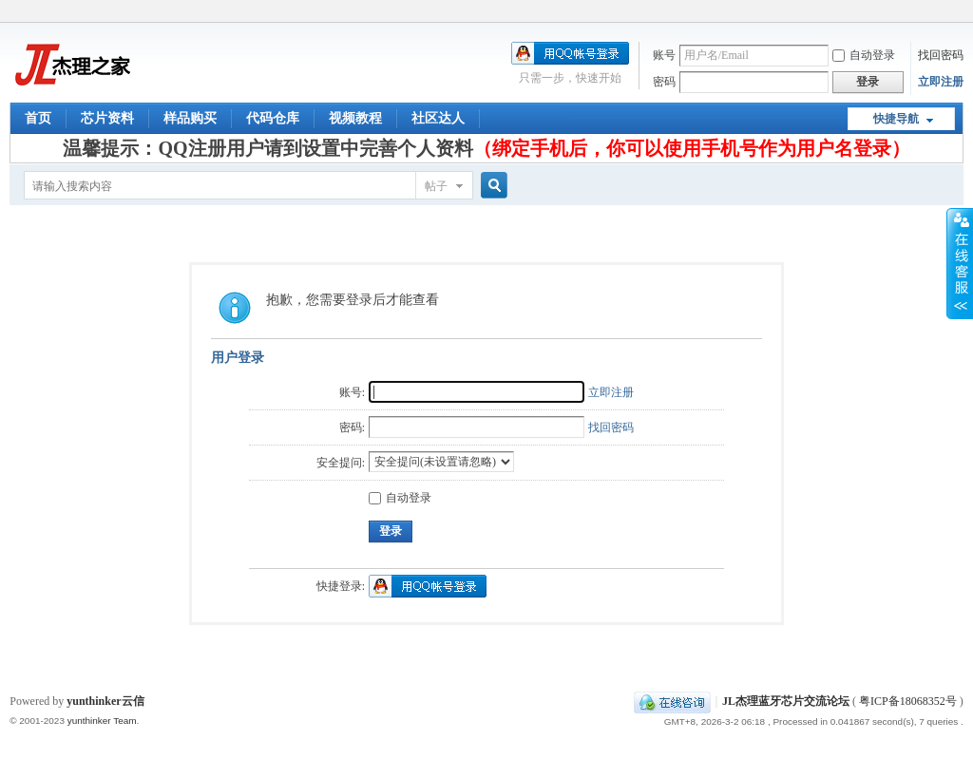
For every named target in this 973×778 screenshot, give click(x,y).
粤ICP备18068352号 (908, 701)
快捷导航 (896, 118)
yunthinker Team (102, 720)
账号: (352, 392)
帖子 (436, 186)
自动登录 (863, 55)
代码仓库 (272, 118)
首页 (38, 118)
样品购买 (190, 118)
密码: (352, 427)
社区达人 (438, 118)
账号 (664, 55)
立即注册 (940, 81)
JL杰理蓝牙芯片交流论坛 (785, 701)
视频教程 (355, 118)
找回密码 (940, 55)
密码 (664, 81)
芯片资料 (107, 118)
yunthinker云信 (105, 701)
